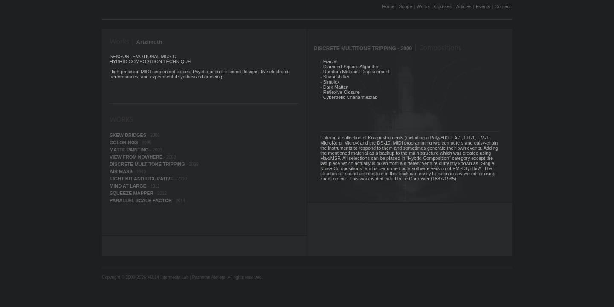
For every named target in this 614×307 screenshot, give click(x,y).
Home (388, 6)
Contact (503, 6)
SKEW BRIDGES (129, 135)
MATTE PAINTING (130, 149)
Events (483, 6)
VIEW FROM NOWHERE (137, 156)
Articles (464, 6)
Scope (405, 6)
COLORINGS (124, 142)
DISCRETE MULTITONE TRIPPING (148, 164)
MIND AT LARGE (129, 185)
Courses (443, 6)
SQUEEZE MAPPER (132, 193)
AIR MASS (122, 171)
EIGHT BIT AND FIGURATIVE (142, 178)
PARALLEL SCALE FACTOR (141, 200)
